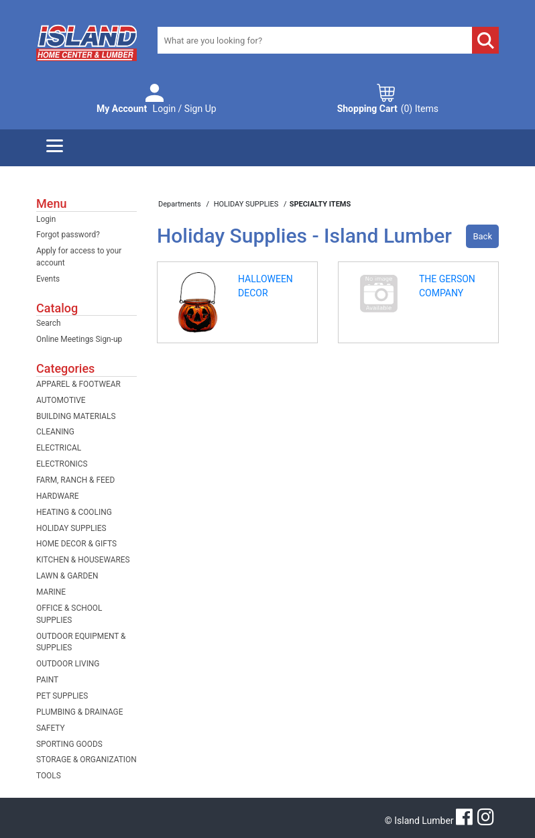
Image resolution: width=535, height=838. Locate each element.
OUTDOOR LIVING (67, 663)
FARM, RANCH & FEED (75, 480)
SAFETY (50, 728)
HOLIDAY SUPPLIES (71, 528)
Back (482, 236)
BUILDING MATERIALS (76, 416)
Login (46, 219)
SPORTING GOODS (69, 744)
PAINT (47, 679)
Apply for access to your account (78, 256)
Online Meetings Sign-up (79, 339)
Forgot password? (68, 234)
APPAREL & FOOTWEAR (78, 384)
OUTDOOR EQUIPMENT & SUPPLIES (80, 642)
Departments (180, 204)
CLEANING (55, 431)
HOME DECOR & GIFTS (76, 543)
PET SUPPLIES (62, 696)
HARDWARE (57, 496)
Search (48, 323)
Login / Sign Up (157, 109)
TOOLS (48, 775)
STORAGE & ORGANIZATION (86, 759)
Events (48, 279)
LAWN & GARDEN (67, 576)
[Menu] (54, 147)
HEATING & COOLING (74, 512)
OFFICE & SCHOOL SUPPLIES (69, 614)
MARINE (51, 592)
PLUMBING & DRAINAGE (79, 712)
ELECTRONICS (62, 464)
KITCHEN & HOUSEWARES (83, 559)
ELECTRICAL (58, 448)
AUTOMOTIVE (61, 400)
